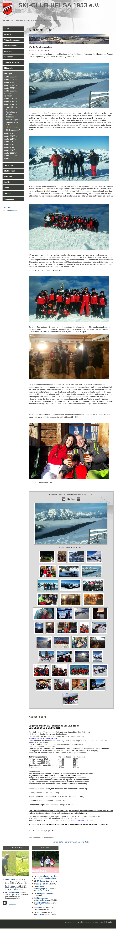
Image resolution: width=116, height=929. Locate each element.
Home (6, 29)
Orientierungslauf (11, 62)
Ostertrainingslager (45, 893)
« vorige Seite (57, 842)
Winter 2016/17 (10, 133)
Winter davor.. (10, 158)
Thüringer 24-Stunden (43, 884)
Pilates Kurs (10, 879)
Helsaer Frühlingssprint (41, 888)
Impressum (9, 199)
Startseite (19, 20)
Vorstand (8, 176)
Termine (7, 34)
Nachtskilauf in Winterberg (11, 108)
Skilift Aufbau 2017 (13, 130)
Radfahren (8, 57)
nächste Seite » (84, 842)
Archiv (7, 182)
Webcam (7, 51)
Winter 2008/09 (10, 156)
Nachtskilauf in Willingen (11, 113)
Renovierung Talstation (9, 95)
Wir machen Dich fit (13, 892)
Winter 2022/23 (10, 85)
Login (109, 922)
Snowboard (9, 165)
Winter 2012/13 (10, 144)
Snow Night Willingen (43, 903)
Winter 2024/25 (10, 80)
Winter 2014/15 (10, 139)
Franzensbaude (10, 46)
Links (6, 188)
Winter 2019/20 (10, 99)
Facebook (12, 905)
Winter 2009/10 (10, 153)
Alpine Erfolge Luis (13, 120)
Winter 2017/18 (40, 20)
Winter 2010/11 (10, 150)
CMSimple (79, 922)
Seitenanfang (70, 842)
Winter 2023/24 (10, 82)
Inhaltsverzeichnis (10, 210)
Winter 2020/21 (10, 91)
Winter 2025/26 (10, 77)
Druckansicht (8, 207)
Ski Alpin (28, 20)
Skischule (8, 68)
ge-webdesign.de (99, 922)
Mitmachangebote (12, 40)
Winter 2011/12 (10, 147)
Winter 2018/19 (10, 101)
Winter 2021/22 (10, 88)
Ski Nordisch (9, 171)
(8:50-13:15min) (49, 914)
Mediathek (38, 914)
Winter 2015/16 (10, 136)
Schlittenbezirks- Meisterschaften (41, 899)
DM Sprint (41, 881)
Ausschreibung (11, 117)
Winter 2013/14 (10, 142)
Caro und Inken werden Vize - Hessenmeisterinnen (45, 877)
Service (7, 193)
